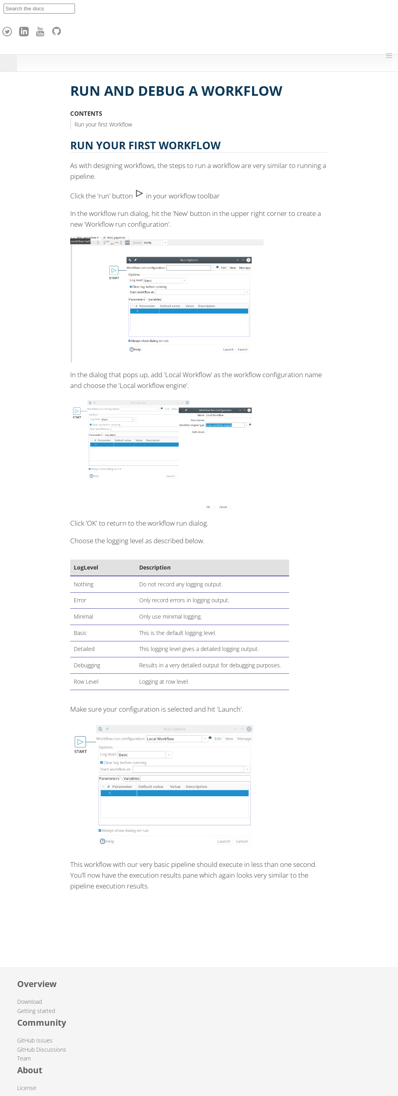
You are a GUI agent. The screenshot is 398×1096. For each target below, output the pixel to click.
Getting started (36, 1011)
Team (24, 1058)
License (26, 1088)
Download (29, 1001)
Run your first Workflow (103, 124)
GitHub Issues (35, 1040)
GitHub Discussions (41, 1049)
